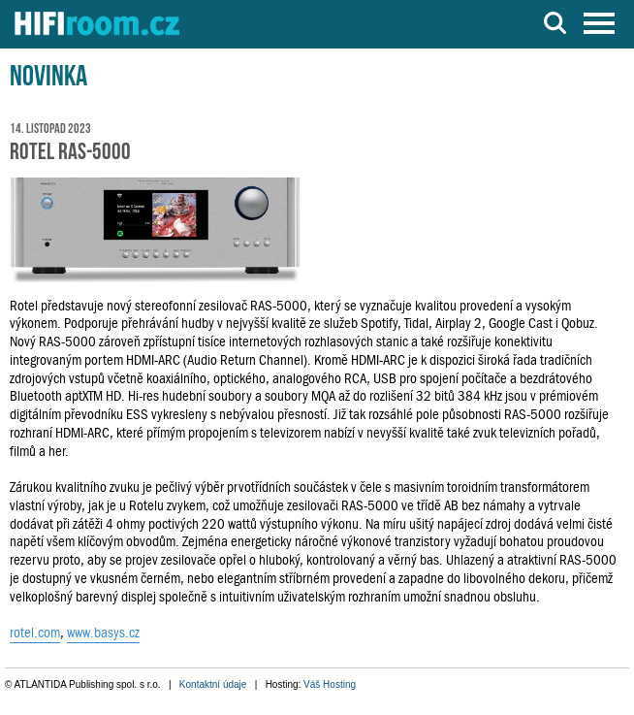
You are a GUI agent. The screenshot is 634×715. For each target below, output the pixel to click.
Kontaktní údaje (213, 684)
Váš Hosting (329, 684)
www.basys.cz (103, 632)
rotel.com (35, 632)
